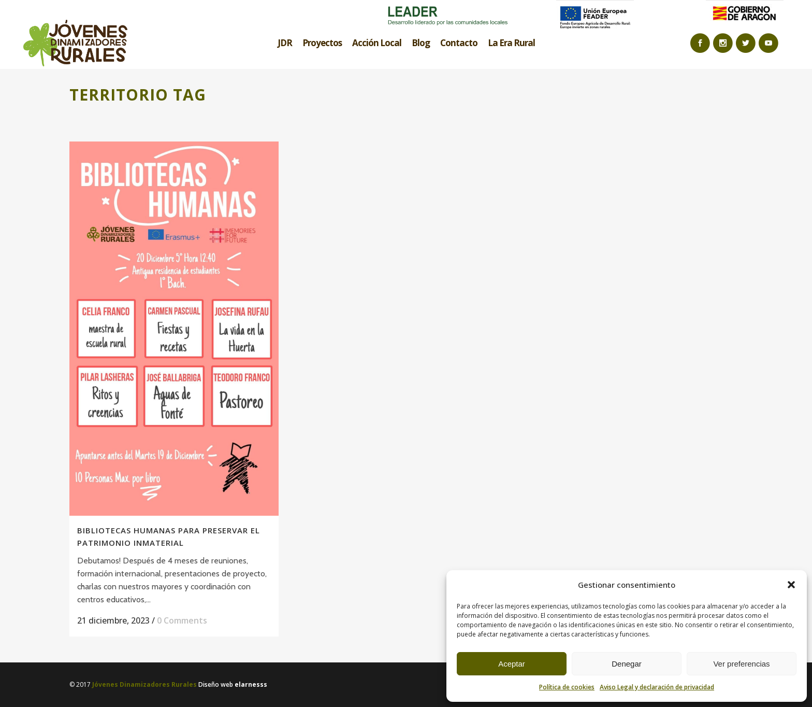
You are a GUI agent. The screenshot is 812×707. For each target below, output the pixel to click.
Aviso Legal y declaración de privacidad (657, 687)
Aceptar (511, 663)
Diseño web (232, 684)
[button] (791, 584)
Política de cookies (566, 687)
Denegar (627, 663)
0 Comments (182, 620)
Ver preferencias (741, 663)
